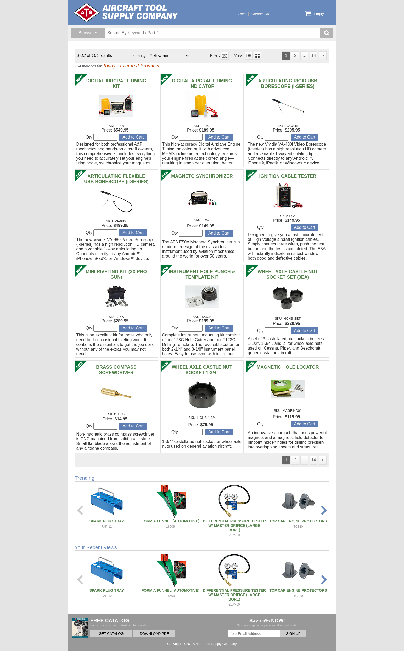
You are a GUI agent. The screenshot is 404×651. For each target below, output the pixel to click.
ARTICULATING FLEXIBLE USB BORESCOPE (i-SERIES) (116, 179)
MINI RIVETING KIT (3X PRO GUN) (116, 274)
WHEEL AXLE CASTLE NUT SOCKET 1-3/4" (202, 369)
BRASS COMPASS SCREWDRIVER (116, 369)
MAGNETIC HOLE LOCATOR (288, 367)
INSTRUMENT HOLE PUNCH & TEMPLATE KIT (202, 274)
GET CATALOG (111, 634)
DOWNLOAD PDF (154, 634)
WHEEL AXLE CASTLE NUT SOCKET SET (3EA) (287, 274)
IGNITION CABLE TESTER (287, 176)
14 (313, 55)
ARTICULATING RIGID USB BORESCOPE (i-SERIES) (287, 83)
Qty (101, 137)
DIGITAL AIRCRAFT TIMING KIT (116, 83)
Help (242, 14)
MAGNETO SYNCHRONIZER (202, 176)
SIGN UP (293, 634)
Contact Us (260, 14)
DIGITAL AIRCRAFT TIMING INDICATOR (202, 83)
